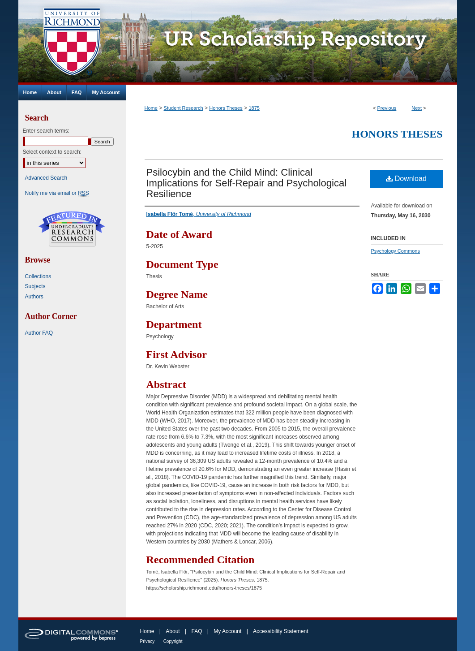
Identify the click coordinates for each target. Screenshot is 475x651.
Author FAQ (39, 333)
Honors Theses (225, 108)
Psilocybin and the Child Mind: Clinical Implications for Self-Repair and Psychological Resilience (246, 183)
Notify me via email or (57, 193)
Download (406, 178)
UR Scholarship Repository (291, 42)
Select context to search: (52, 152)
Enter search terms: (46, 131)
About (173, 631)
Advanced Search (46, 178)
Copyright (173, 641)
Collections (38, 276)
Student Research (183, 108)
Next (416, 108)
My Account (227, 631)
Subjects (35, 286)
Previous (387, 108)
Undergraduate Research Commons (72, 229)
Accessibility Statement (280, 631)
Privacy (147, 641)
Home (151, 108)
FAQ (196, 631)
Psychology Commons (395, 251)
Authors (34, 296)
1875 (253, 108)
